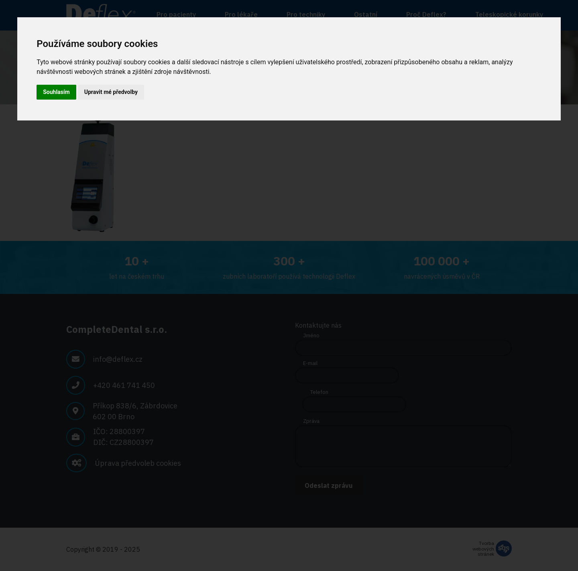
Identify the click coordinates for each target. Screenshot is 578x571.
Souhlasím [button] (56, 92)
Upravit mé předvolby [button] (111, 92)
